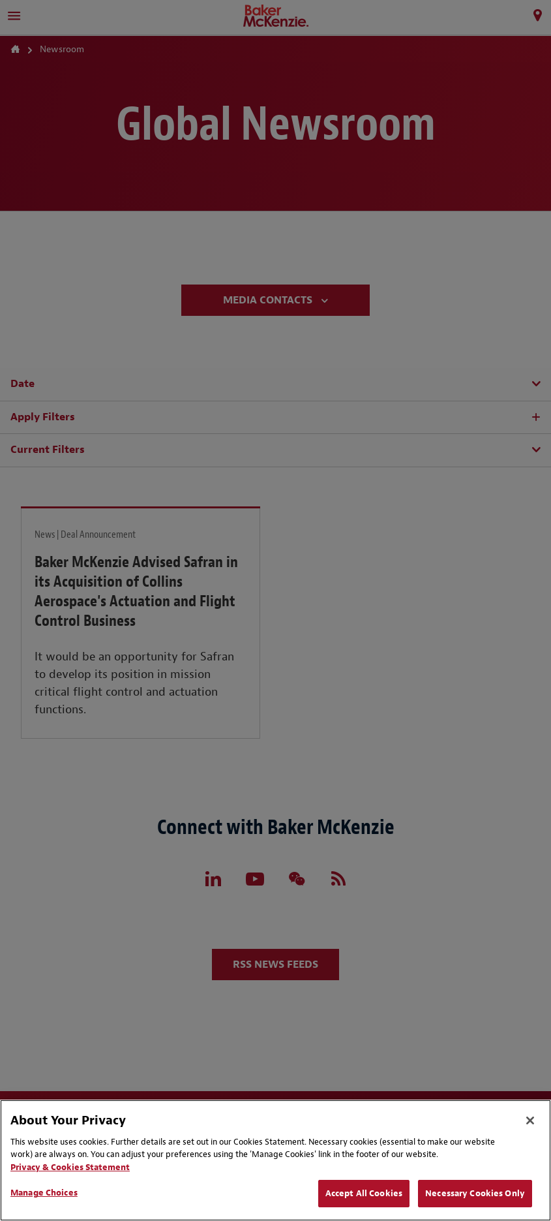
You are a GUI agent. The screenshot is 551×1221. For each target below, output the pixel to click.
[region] (275, 1160)
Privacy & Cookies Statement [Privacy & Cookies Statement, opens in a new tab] (70, 1167)
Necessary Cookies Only (475, 1193)
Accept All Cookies (363, 1193)
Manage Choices (44, 1192)
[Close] (530, 1120)
